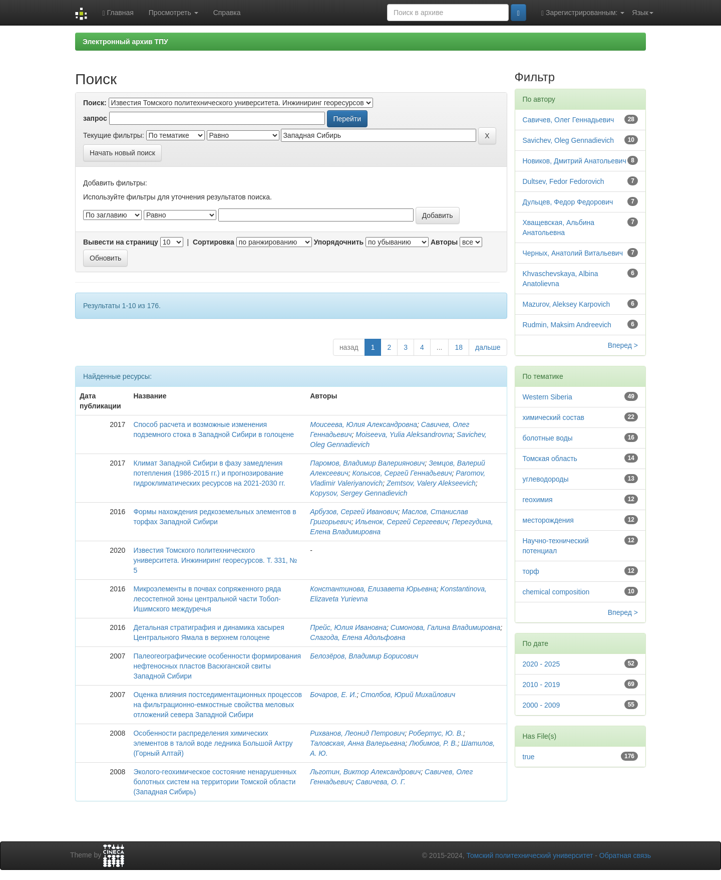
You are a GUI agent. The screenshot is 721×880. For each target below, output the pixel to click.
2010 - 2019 (541, 685)
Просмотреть (173, 13)
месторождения (548, 520)
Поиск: (95, 103)
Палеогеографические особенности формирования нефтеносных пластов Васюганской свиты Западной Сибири (217, 666)
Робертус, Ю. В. (436, 733)
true (529, 757)
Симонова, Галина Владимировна (445, 627)
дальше (487, 347)
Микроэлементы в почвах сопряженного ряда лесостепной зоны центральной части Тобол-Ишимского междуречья (207, 599)
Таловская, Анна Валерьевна (357, 743)
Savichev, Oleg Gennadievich (568, 140)
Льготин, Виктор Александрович (365, 772)
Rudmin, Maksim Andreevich (567, 325)
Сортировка (213, 242)
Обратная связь (625, 855)
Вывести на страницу (120, 242)
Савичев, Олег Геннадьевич (568, 120)
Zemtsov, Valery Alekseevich (431, 483)
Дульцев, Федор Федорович (568, 202)
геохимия (538, 500)
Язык (642, 13)
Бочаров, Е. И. (333, 695)
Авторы (444, 242)
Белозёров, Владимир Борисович (364, 656)
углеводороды (546, 479)
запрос (95, 118)
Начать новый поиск (122, 153)
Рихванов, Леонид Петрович (357, 733)
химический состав (553, 417)
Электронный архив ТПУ (125, 42)
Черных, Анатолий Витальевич (573, 253)
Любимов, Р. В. (433, 743)
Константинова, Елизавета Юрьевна (373, 589)
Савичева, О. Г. (380, 782)
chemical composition (556, 592)
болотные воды (548, 438)
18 (459, 347)
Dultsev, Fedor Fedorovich (563, 181)
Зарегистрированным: (582, 13)
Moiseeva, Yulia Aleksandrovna (404, 434)
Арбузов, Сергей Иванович (354, 512)
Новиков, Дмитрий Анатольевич (574, 161)
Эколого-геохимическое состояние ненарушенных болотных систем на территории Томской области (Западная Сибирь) (214, 782)
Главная (117, 13)
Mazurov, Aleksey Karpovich (566, 304)
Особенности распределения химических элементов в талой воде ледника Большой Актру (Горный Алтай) (212, 743)
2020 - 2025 (541, 664)
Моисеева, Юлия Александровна (363, 424)
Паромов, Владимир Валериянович (367, 463)
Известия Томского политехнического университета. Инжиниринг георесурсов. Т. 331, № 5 (215, 560)
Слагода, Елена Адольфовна (357, 637)
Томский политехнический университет (530, 855)
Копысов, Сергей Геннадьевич (402, 473)
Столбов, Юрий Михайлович (407, 695)
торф (531, 571)
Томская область (550, 459)
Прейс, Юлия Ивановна (348, 627)
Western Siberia (547, 397)
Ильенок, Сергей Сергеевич (401, 522)
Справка (227, 13)
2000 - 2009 (541, 705)
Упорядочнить (339, 242)
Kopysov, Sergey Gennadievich (358, 493)
